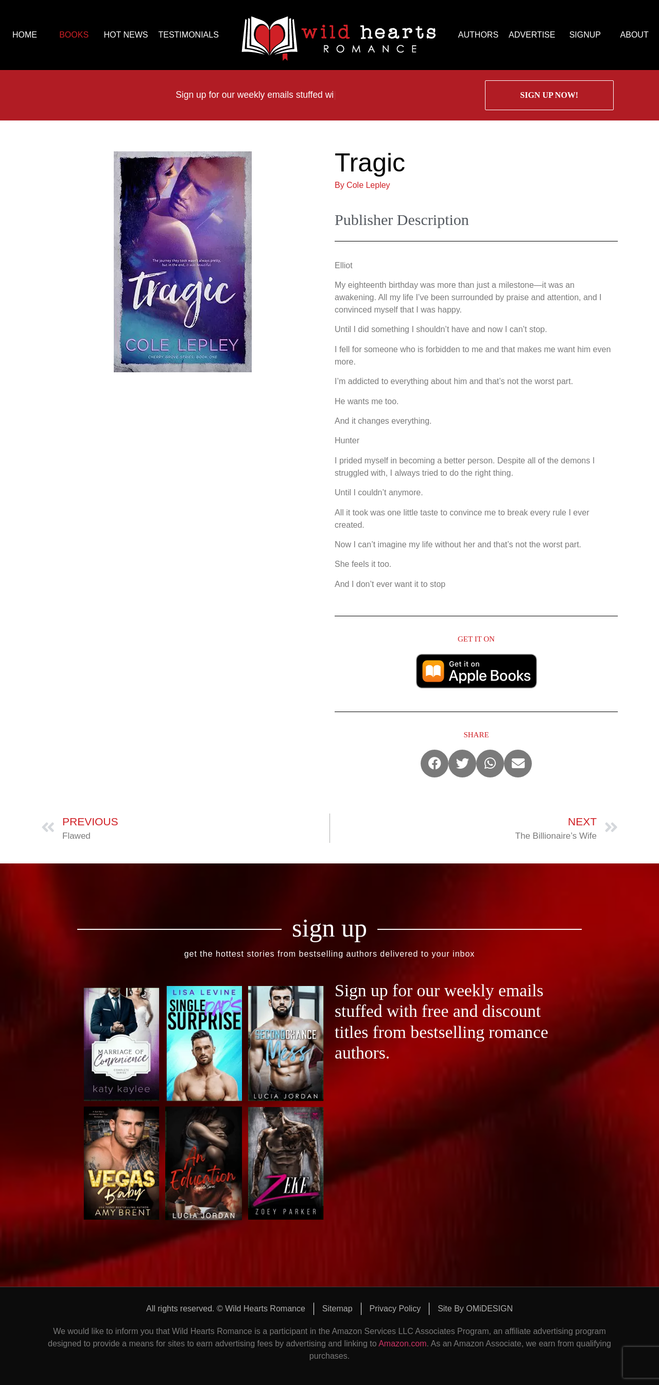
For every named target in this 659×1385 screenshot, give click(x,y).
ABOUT (634, 34)
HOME (24, 34)
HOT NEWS (126, 34)
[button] (434, 763)
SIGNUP (585, 34)
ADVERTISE (532, 34)
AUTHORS (478, 34)
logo (338, 35)
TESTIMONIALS (188, 34)
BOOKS (74, 34)
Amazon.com (402, 1343)
